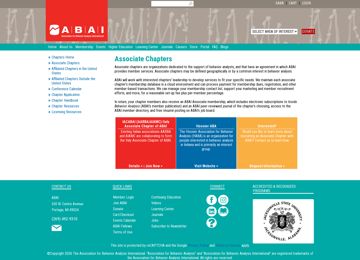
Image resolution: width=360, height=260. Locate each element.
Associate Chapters (66, 63)
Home (52, 47)
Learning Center (162, 209)
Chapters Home (63, 57)
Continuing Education (166, 197)
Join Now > (154, 166)
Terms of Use (122, 232)
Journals (157, 214)
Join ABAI (120, 203)
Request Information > (267, 166)
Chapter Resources (65, 106)
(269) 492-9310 (64, 218)
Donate (118, 209)
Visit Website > (206, 166)
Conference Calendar (67, 89)
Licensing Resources (67, 112)
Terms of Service (228, 245)
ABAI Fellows (122, 226)
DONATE (308, 31)
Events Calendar (124, 220)
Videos (156, 203)
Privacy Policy (198, 245)
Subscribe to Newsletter (169, 226)
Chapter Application (66, 94)
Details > (136, 166)
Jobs (154, 220)
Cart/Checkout (123, 214)
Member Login (123, 197)
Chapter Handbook (65, 100)
